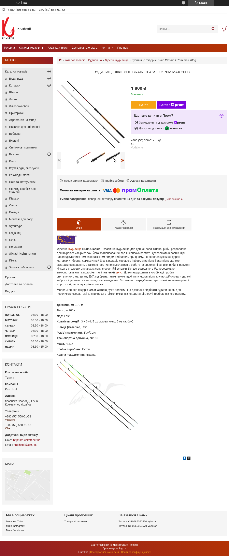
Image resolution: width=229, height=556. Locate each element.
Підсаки (14, 198)
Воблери (14, 133)
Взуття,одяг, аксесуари (24, 168)
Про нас (122, 47)
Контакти (107, 47)
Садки (13, 205)
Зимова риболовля (21, 267)
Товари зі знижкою (75, 521)
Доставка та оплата (84, 47)
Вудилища (95, 60)
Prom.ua (133, 544)
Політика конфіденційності (136, 552)
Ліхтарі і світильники (22, 253)
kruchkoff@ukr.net (25, 444)
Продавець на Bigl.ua (114, 548)
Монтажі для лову (21, 219)
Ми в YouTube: (15, 521)
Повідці (14, 212)
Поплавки (15, 246)
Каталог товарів (29, 47)
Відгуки (10, 291)
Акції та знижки (58, 47)
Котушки (14, 85)
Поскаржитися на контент (104, 552)
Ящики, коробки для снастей (22, 190)
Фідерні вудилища (117, 60)
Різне (12, 161)
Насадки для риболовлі (24, 126)
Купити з (171, 105)
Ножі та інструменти (22, 182)
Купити (143, 105)
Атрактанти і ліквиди (22, 120)
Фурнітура (15, 226)
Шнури (13, 92)
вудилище (75, 249)
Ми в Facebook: (15, 530)
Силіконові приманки (23, 147)
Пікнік (12, 260)
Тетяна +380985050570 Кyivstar (138, 521)
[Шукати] (213, 29)
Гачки (12, 239)
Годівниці (15, 233)
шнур (119, 272)
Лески (13, 99)
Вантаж (14, 154)
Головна (9, 47)
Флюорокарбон (19, 106)
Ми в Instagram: (15, 525)
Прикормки (16, 113)
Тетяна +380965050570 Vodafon (138, 525)
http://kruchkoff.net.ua (26, 440)
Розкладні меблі (19, 175)
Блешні (14, 140)
